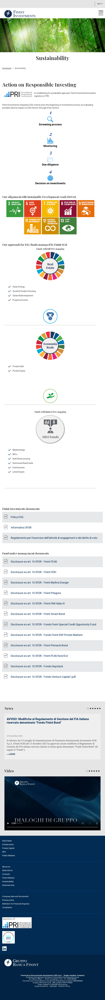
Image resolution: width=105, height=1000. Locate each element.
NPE (4, 851)
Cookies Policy (64, 986)
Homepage (6, 68)
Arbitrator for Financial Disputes (15, 903)
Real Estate (7, 840)
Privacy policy (8, 900)
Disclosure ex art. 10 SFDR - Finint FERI (33, 572)
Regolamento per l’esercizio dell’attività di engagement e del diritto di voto (54, 538)
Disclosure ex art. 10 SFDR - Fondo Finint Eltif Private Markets (47, 635)
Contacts (6, 874)
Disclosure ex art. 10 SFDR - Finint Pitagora (36, 593)
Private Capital (8, 848)
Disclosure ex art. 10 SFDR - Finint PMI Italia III (38, 604)
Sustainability (8, 881)
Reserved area (8, 885)
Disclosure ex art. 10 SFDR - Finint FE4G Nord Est (39, 656)
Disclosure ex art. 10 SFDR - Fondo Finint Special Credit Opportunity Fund (53, 625)
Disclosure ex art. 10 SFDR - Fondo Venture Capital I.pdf (43, 677)
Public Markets (8, 855)
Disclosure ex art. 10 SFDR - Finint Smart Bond (38, 614)
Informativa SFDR (21, 528)
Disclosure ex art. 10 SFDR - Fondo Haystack (37, 666)
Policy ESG (17, 517)
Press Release (8, 877)
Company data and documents (15, 896)
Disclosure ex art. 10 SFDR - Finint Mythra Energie (40, 583)
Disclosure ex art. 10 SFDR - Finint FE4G (34, 562)
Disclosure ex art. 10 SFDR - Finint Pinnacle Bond (39, 645)
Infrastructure (8, 844)
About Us (6, 866)
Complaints (7, 907)
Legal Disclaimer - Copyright (45, 986)
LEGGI (12, 754)
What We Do (7, 870)
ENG (100, 3)
